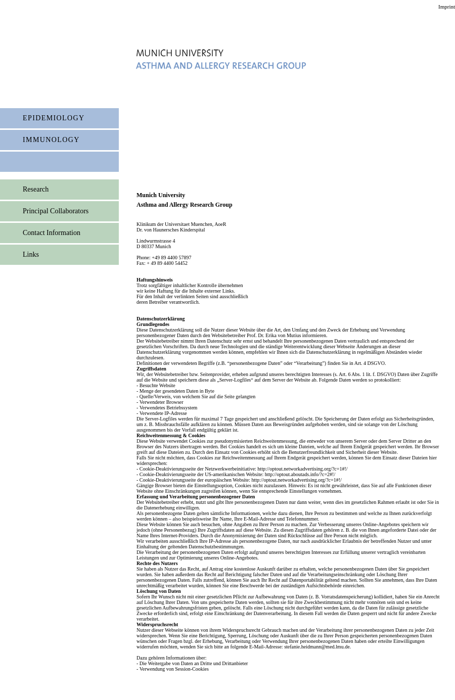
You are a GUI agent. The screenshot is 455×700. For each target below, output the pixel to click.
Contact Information (51, 233)
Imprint (446, 7)
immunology (51, 140)
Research (36, 189)
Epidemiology (54, 118)
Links (31, 254)
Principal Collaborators (55, 211)
